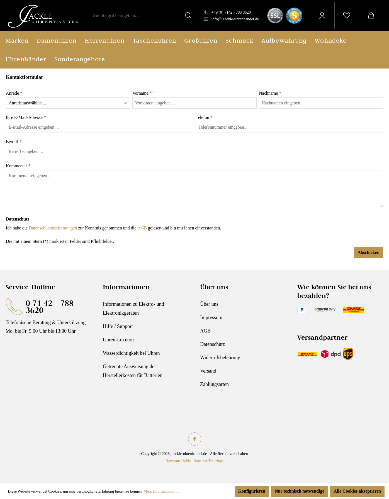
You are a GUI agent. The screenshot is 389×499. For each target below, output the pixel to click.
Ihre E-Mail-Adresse (26, 117)
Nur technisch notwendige (299, 491)
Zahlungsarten (214, 384)
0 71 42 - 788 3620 (50, 307)
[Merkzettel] (346, 15)
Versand (208, 371)
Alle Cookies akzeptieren (357, 491)
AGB (142, 228)
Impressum (211, 317)
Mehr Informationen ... (161, 491)
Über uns (209, 304)
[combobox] (138, 15)
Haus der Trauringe (208, 461)
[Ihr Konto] (322, 15)
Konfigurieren (251, 491)
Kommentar (18, 165)
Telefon (204, 117)
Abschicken (369, 252)
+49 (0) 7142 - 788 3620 (231, 12)
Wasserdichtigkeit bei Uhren (131, 353)
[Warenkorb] (371, 15)
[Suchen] (188, 15)
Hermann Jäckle (178, 461)
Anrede (14, 93)
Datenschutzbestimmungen (53, 228)
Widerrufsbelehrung (220, 357)
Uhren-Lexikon (118, 340)
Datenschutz (212, 344)
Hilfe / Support (118, 326)
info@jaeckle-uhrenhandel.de (235, 19)
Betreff (14, 141)
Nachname (270, 93)
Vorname (142, 93)
